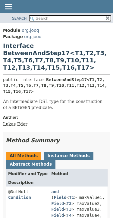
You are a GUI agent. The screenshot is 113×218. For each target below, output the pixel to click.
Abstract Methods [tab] (31, 164)
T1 (71, 197)
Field (60, 197)
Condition (19, 197)
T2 (69, 203)
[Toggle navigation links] (8, 7)
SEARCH (19, 18)
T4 (69, 215)
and (55, 191)
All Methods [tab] (24, 155)
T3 (69, 209)
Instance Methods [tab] (68, 155)
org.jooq (30, 30)
